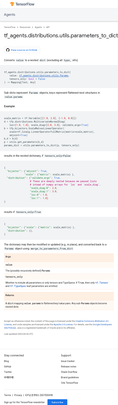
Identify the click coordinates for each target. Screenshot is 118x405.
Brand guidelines (70, 377)
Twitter (8, 372)
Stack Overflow (69, 372)
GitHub (7, 366)
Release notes (68, 366)
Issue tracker (68, 361)
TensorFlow (9, 27)
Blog (6, 361)
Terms (7, 395)
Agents (9, 15)
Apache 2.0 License (63, 324)
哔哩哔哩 (9, 377)
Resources (25, 27)
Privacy (18, 395)
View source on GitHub (21, 50)
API (48, 27)
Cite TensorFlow (69, 382)
